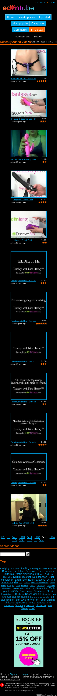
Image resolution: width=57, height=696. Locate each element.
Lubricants (51, 586)
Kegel (3, 585)
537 (29, 540)
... (8, 537)
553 (41, 540)
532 (37, 537)
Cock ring (49, 574)
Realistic (19, 594)
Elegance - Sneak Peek (23, 200)
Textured (41, 602)
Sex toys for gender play (39, 597)
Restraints (46, 594)
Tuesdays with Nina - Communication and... (23, 482)
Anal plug (4, 568)
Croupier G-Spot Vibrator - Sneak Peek (23, 119)
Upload (35, 674)
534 (52, 537)
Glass (27, 582)
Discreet (26, 577)
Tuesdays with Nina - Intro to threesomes (23, 361)
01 (3, 537)
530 (22, 537)
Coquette (7, 577)
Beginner (52, 568)
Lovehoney (41, 586)
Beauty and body (39, 568)
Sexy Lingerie (48, 600)
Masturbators (18, 588)
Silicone (9, 602)
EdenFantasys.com (10, 679)
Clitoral (39, 574)
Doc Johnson (39, 577)
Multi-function (39, 588)
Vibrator (30, 605)
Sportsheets (21, 603)
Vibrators (41, 605)
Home (3, 674)
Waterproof (28, 608)
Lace (18, 586)
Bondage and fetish (13, 571)
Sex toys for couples (18, 597)
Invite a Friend (22, 36)
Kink (9, 586)
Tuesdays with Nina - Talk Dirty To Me (23, 280)
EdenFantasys (36, 579)
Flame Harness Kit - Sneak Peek (23, 78)
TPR (49, 603)
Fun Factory (7, 582)
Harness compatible (40, 583)
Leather (24, 585)
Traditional (9, 605)
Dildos (17, 576)
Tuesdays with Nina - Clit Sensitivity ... (23, 402)
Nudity (14, 591)
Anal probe (15, 568)
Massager (7, 588)
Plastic (50, 591)
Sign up (41, 2)
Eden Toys (21, 579)
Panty (29, 591)
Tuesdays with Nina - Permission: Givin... (23, 321)
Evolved (51, 579)
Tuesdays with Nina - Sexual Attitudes (23, 442)
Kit (13, 586)
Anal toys (26, 568)
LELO (32, 585)
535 (14, 540)
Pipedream (39, 591)
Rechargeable (33, 594)
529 (14, 537)
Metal (28, 588)
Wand (50, 606)
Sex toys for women (27, 599)
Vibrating (20, 605)
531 (29, 537)
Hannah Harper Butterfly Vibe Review (23, 159)
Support (38, 36)
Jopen (52, 583)
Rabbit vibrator (7, 594)
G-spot (18, 582)
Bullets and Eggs (34, 571)
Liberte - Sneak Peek (23, 240)
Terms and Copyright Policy (37, 677)
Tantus (32, 602)
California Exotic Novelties (18, 574)
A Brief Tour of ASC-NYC (23, 523)
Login (52, 2)
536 (21, 540)
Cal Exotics (49, 571)
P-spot (22, 591)
